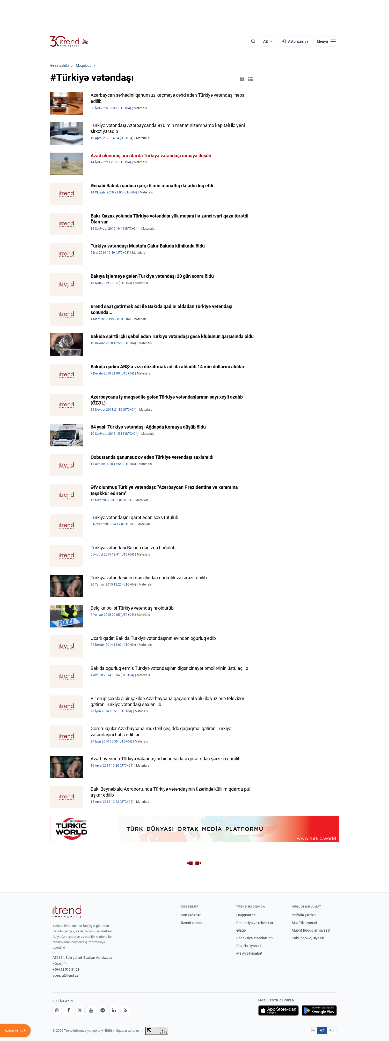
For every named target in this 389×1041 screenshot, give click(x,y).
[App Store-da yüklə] (278, 1010)
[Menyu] (326, 41)
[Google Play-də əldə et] (319, 1010)
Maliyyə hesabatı (249, 953)
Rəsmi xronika (192, 923)
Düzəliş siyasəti (248, 946)
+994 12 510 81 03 (66, 969)
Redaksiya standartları (254, 938)
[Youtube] (91, 1010)
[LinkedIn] (114, 1010)
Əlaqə (241, 930)
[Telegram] (102, 1010)
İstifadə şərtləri (303, 915)
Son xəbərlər (191, 915)
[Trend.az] (69, 41)
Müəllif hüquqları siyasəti (311, 930)
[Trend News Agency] (67, 911)
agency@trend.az (65, 975)
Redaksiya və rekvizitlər (254, 923)
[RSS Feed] (125, 1010)
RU (331, 1030)
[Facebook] (68, 1010)
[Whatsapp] (57, 1010)
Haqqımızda (246, 915)
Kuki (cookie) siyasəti (308, 938)
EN (313, 1030)
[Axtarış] (253, 41)
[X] (80, 1010)
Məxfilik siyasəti (304, 923)
